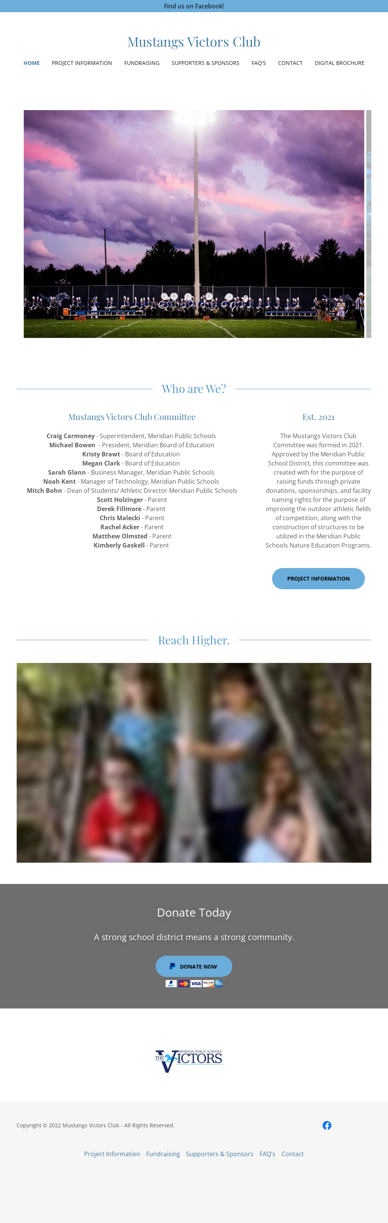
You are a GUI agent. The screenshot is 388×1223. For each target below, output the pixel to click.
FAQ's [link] (259, 62)
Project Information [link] (82, 62)
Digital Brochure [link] (340, 62)
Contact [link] (290, 62)
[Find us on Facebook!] (194, 6)
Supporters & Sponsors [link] (205, 62)
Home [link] (31, 62)
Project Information (318, 578)
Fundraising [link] (142, 62)
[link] (194, 44)
